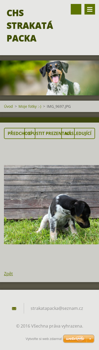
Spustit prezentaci (49, 133)
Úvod (8, 106)
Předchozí (20, 133)
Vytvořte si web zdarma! (44, 339)
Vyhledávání (76, 9)
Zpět (8, 274)
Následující (78, 133)
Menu (89, 9)
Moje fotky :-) (29, 106)
